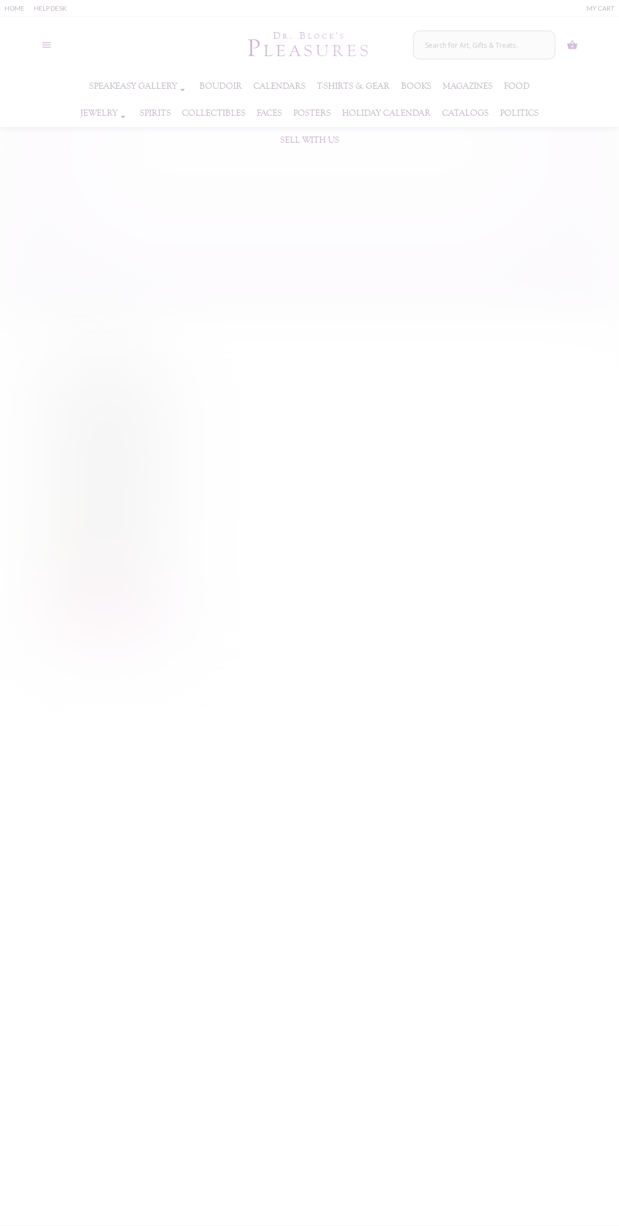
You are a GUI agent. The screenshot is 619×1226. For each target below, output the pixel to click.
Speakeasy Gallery (138, 86)
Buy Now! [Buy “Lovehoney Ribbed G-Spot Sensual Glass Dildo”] (107, 604)
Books (416, 86)
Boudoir (220, 86)
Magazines (468, 86)
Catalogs (465, 113)
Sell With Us (309, 140)
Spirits (155, 113)
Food (517, 86)
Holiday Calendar (386, 113)
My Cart (600, 8)
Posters (312, 113)
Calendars (279, 86)
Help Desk (50, 8)
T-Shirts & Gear (353, 86)
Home (14, 8)
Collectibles (213, 113)
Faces (269, 113)
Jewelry (104, 113)
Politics (519, 113)
